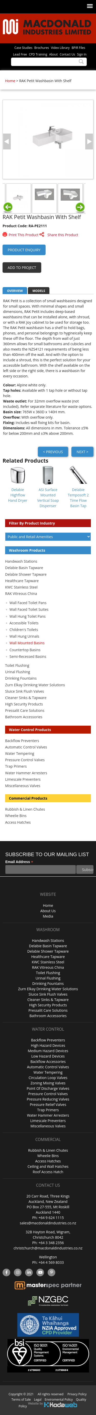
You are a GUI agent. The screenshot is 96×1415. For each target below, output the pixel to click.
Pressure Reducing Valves (48, 1099)
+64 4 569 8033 (51, 1262)
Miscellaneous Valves (22, 785)
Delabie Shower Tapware (26, 574)
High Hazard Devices (48, 1045)
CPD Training (38, 54)
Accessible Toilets (23, 623)
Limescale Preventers (23, 779)
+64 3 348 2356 (51, 1242)
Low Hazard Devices (48, 1056)
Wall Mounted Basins (27, 642)
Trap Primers (16, 766)
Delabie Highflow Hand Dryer (17, 495)
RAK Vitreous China (21, 593)
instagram (18, 1272)
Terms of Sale (21, 1399)
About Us (48, 910)
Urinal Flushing (17, 671)
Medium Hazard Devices (48, 1050)
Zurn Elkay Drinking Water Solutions (35, 684)
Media (48, 916)
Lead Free (20, 54)
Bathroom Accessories (23, 716)
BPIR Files (78, 48)
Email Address (19, 861)
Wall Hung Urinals (24, 636)
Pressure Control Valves (25, 759)
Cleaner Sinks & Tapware (25, 697)
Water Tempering (19, 753)
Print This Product (23, 234)
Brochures (41, 48)
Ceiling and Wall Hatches (47, 1166)
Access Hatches (18, 822)
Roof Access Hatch (48, 1171)
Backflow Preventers (22, 740)
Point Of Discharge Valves (48, 1088)
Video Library (60, 48)
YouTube (40, 1272)
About (53, 54)
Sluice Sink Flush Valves (24, 691)
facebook (6, 1272)
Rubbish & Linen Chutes (25, 809)
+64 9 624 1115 (51, 1217)
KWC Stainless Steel (21, 587)
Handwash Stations (21, 561)
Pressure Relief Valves (48, 1104)
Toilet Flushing (17, 665)
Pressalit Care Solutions (24, 710)
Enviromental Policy (59, 1399)
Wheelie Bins (16, 815)
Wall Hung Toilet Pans (27, 616)
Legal (37, 1399)
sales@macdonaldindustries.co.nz (48, 1223)
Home (10, 80)
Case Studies (23, 48)
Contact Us (67, 54)
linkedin (29, 1272)
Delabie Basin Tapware (24, 567)
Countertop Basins (24, 649)
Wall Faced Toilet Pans (27, 602)
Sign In (82, 54)
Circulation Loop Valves (48, 1077)
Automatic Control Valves (26, 747)
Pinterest (51, 1272)
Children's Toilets (23, 629)
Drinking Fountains (21, 678)
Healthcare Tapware (22, 580)
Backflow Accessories (48, 1061)
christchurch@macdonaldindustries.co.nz (48, 1248)
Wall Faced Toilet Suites (28, 609)
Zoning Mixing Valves (47, 1083)
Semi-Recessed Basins (27, 656)
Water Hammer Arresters (26, 772)
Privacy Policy (77, 1394)
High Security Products (24, 704)
